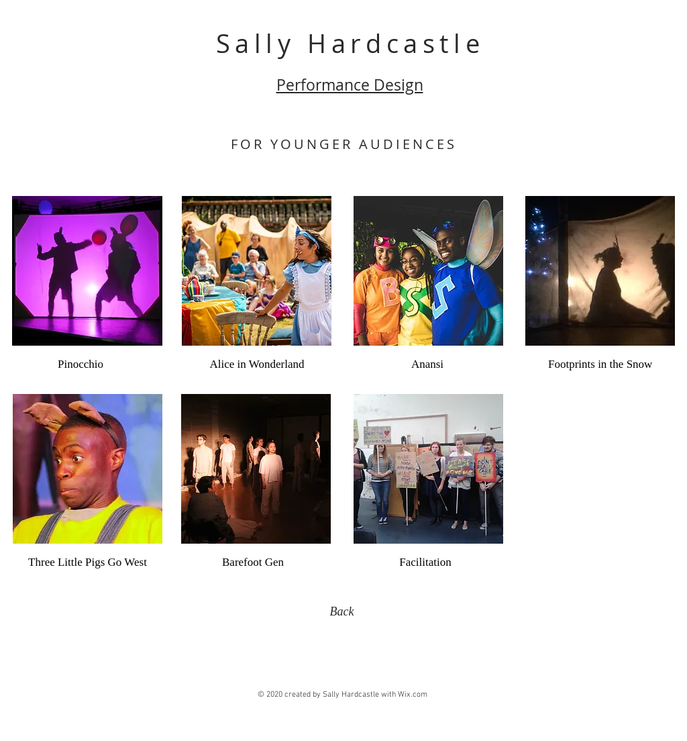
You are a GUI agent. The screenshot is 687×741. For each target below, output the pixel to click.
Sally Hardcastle (350, 43)
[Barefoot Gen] (253, 562)
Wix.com (412, 694)
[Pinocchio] (80, 364)
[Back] (342, 612)
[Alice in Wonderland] (257, 364)
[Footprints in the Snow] (600, 364)
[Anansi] (427, 364)
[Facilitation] (425, 562)
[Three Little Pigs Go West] (87, 562)
